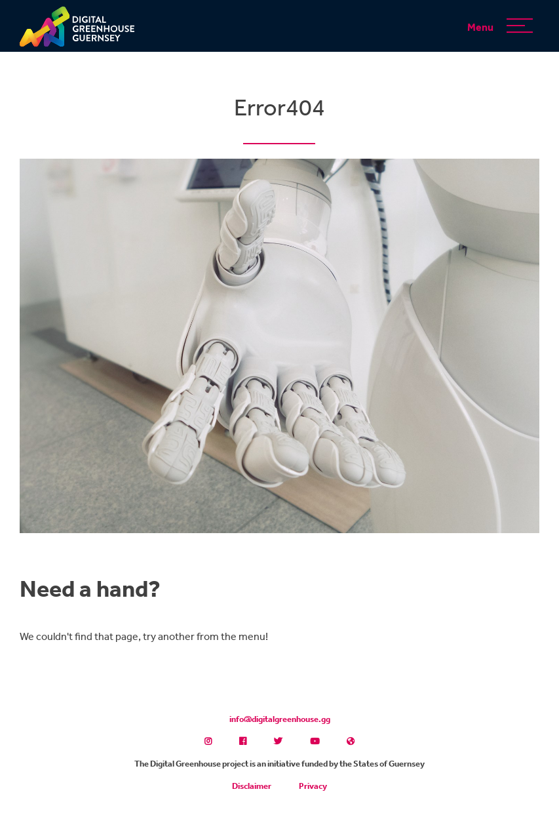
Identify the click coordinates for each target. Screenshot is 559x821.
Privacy (313, 785)
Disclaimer (251, 785)
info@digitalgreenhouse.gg (279, 719)
